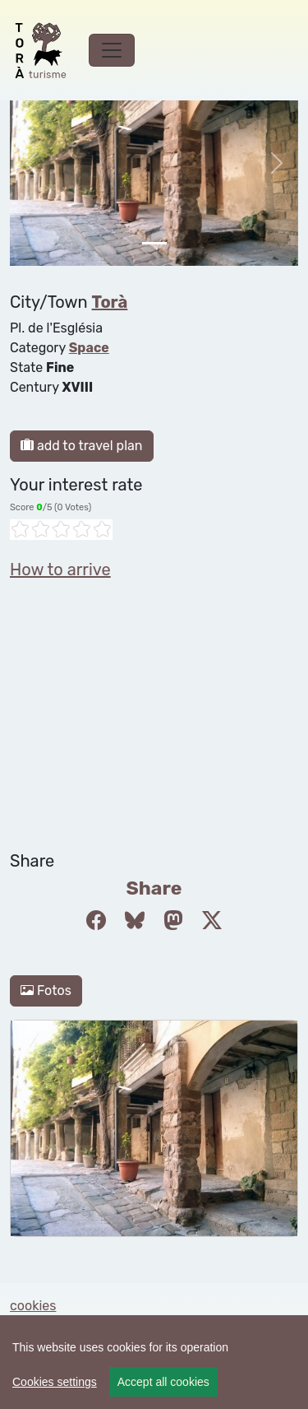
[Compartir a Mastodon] (173, 920)
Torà (110, 302)
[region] (154, 1362)
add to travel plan (82, 445)
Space (89, 348)
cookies (33, 1306)
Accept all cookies (163, 1381)
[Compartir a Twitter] (212, 920)
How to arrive (60, 569)
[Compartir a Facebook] (96, 920)
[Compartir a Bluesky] (135, 920)
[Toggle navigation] (112, 50)
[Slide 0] (154, 243)
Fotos (46, 990)
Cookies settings (54, 1381)
